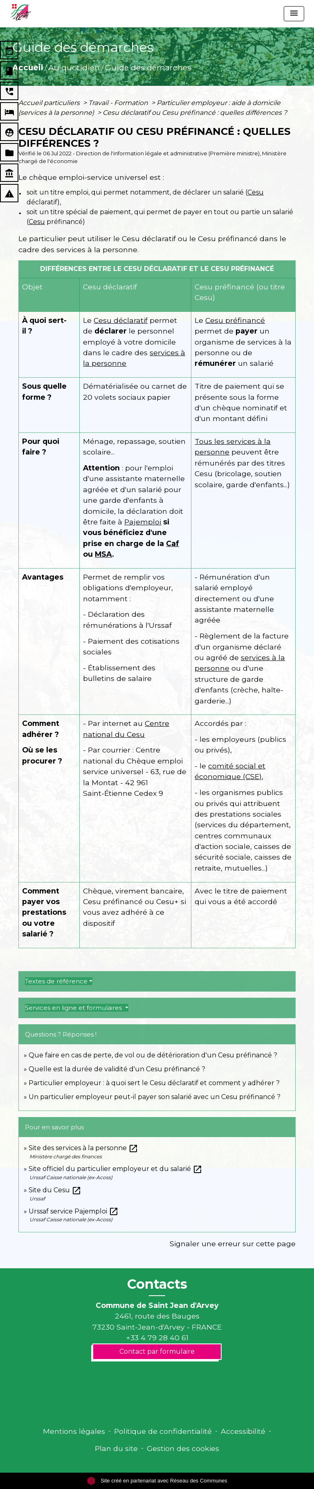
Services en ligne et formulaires (74, 1008)
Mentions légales (74, 1431)
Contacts (157, 1284)
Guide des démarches (148, 67)
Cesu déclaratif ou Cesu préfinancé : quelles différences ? (195, 112)
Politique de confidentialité (163, 1431)
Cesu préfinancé (235, 320)
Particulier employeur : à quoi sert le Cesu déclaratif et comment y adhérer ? (154, 1083)
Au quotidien (74, 67)
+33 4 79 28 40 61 (157, 1337)
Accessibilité (243, 1431)
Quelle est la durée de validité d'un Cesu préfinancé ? (117, 1069)
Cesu (255, 192)
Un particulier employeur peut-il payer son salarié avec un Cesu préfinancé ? (154, 1097)
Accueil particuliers (49, 103)
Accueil (27, 67)
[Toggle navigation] (294, 13)
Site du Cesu (55, 1190)
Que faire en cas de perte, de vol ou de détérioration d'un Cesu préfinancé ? (153, 1055)
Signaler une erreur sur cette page (233, 1243)
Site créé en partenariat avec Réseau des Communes (157, 1481)
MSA (103, 554)
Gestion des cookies (183, 1448)
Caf (172, 543)
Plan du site (116, 1448)
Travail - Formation (119, 103)
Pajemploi (142, 521)
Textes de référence (56, 981)
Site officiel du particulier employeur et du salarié (115, 1169)
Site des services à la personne (83, 1148)
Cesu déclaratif (121, 320)
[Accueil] (20, 12)
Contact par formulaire (157, 1351)
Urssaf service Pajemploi (74, 1211)
